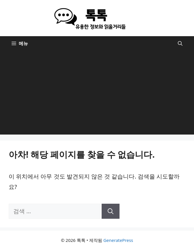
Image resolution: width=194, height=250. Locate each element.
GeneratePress (118, 240)
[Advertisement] (97, 94)
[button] (180, 43)
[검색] (111, 211)
